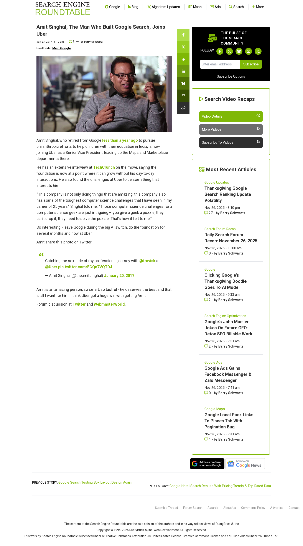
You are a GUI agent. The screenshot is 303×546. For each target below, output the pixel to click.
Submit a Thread (166, 507)
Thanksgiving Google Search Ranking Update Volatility (227, 194)
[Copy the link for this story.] (183, 108)
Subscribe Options (231, 76)
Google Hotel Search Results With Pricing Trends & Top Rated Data (220, 486)
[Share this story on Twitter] (183, 47)
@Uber (51, 267)
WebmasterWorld (109, 304)
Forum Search (193, 507)
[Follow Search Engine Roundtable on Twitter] (229, 51)
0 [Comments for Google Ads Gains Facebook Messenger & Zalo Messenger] (208, 393)
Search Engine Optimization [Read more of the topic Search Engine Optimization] (225, 316)
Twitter (79, 304)
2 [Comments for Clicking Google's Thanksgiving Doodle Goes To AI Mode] (208, 300)
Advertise (276, 507)
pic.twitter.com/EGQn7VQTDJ (85, 267)
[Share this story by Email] (183, 96)
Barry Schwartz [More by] (93, 41)
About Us (229, 507)
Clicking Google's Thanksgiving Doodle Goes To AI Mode (225, 281)
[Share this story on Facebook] (183, 35)
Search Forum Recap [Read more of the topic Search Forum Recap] (220, 229)
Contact (294, 507)
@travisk (147, 260)
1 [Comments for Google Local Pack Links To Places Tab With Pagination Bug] (208, 439)
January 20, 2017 (119, 275)
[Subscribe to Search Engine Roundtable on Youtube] (248, 51)
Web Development (166, 530)
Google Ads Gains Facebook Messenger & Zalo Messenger (228, 374)
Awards (212, 507)
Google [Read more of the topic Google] (209, 269)
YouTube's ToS (268, 536)
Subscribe (251, 64)
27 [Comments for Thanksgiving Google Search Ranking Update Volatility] (209, 213)
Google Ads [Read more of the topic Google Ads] (213, 362)
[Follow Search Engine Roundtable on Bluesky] (238, 51)
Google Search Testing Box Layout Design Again (95, 482)
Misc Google (61, 48)
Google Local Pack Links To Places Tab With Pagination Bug (229, 420)
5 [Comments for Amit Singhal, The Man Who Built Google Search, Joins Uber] (71, 41)
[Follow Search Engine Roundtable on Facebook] (219, 51)
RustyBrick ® (138, 530)
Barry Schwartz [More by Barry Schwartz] (232, 213)
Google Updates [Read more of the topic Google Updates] (216, 182)
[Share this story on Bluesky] (183, 83)
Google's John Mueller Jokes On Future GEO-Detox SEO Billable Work (228, 327)
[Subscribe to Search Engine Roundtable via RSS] (258, 51)
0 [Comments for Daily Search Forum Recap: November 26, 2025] (208, 253)
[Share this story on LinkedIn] (183, 71)
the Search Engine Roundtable (106, 524)
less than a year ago (120, 140)
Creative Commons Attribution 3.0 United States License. (143, 536)
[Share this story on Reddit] (183, 59)
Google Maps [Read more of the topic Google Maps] (214, 409)
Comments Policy (253, 507)
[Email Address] (220, 64)
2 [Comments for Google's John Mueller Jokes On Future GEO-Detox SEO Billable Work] (208, 346)
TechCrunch (104, 167)
